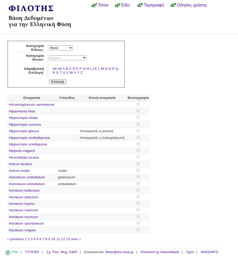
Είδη (125, 5)
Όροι (190, 252)
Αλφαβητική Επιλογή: (34, 71)
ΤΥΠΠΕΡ (32, 252)
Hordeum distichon (23, 197)
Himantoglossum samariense (31, 104)
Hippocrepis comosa (25, 124)
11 (58, 239)
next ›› (76, 239)
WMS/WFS (209, 252)
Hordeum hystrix (22, 204)
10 (53, 239)
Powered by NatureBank (160, 252)
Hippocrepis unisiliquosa (28, 144)
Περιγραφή (154, 5)
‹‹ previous (15, 239)
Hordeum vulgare (22, 230)
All (54, 69)
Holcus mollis (19, 171)
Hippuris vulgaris (22, 151)
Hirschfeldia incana (24, 157)
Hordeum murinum (23, 217)
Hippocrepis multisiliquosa (29, 138)
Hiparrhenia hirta (22, 111)
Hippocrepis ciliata (23, 118)
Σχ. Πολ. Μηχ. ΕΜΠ (61, 252)
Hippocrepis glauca (24, 131)
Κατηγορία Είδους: (35, 48)
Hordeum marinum (23, 210)
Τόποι (103, 5)
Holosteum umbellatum (27, 177)
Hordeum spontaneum (26, 223)
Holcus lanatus (20, 164)
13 (68, 239)
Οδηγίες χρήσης (192, 5)
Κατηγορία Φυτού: (35, 58)
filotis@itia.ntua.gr (119, 252)
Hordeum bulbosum (24, 190)
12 (63, 239)
